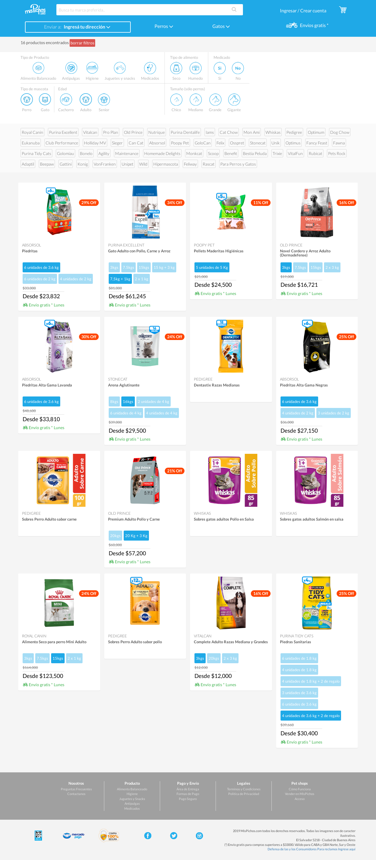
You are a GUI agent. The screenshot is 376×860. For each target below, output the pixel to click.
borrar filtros (82, 42)
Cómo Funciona (300, 789)
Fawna (339, 142)
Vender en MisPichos (299, 794)
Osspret (237, 142)
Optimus (293, 142)
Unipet (127, 163)
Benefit (230, 153)
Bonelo (86, 153)
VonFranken (105, 163)
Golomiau (65, 153)
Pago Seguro (188, 799)
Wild (143, 163)
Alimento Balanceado (132, 789)
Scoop (213, 153)
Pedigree (294, 132)
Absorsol (157, 142)
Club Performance (62, 142)
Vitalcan (90, 132)
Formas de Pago (188, 794)
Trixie (277, 153)
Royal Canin (32, 132)
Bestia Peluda (255, 153)
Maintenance (126, 153)
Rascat (208, 163)
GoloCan (203, 142)
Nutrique (156, 132)
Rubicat (315, 153)
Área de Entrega (188, 789)
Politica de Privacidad (243, 794)
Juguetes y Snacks (132, 799)
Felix (220, 142)
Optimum (316, 132)
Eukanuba (31, 142)
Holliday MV (95, 142)
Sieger (117, 142)
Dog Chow (339, 132)
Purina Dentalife (185, 132)
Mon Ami (252, 132)
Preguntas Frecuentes (76, 789)
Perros (164, 26)
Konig (83, 163)
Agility (103, 153)
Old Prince (133, 132)
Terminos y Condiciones (244, 789)
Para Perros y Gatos (238, 163)
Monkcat (194, 153)
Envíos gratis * (313, 25)
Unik (275, 142)
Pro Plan (110, 132)
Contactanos (76, 794)
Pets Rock (336, 153)
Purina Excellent (63, 132)
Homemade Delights (162, 153)
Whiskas (273, 132)
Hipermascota (165, 163)
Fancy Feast (316, 142)
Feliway (190, 163)
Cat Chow (229, 132)
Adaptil (28, 163)
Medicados (132, 808)
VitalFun (295, 153)
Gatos (221, 26)
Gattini (66, 163)
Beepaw (47, 163)
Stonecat (258, 142)
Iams (210, 132)
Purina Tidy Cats (36, 153)
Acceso (300, 799)
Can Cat (136, 142)
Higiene (132, 794)
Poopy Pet (180, 142)
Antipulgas (132, 803)
